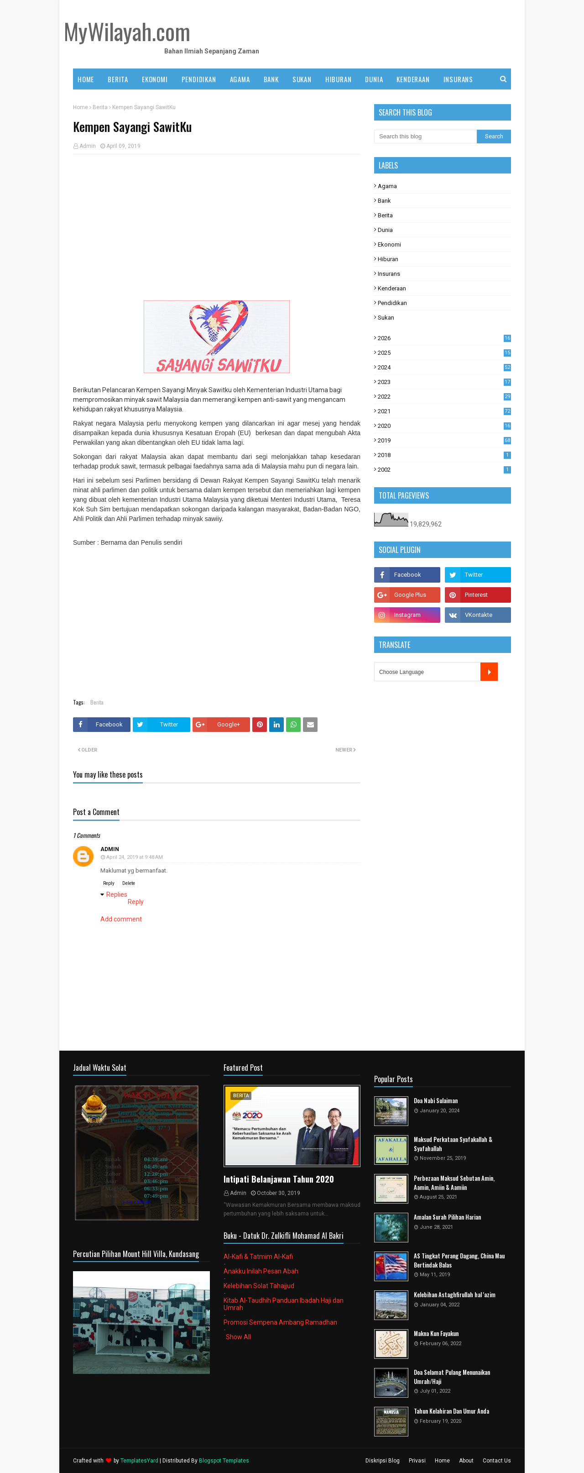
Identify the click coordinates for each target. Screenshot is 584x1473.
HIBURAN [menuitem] (338, 79)
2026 (444, 338)
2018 (444, 455)
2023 (444, 382)
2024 (444, 367)
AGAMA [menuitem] (240, 79)
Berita (100, 107)
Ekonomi (389, 244)
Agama (387, 186)
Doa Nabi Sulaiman (436, 1100)
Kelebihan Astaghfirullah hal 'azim (454, 1294)
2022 (444, 396)
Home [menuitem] (86, 79)
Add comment (121, 919)
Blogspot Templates (224, 1460)
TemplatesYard (139, 1460)
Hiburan (388, 259)
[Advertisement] (216, 227)
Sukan (386, 317)
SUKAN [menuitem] (302, 79)
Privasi (417, 1460)
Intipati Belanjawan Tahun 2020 (279, 1179)
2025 (444, 352)
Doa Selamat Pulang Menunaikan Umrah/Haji (452, 1377)
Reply (109, 883)
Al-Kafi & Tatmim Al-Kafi (258, 1256)
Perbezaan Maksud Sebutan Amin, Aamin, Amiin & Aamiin (454, 1183)
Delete (128, 883)
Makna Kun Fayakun (436, 1333)
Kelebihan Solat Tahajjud (259, 1285)
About (466, 1460)
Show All (238, 1337)
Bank (384, 200)
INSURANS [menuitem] (458, 79)
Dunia (385, 229)
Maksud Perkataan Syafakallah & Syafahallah (453, 1144)
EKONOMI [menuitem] (155, 79)
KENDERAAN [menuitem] (412, 79)
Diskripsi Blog (382, 1460)
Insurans (389, 273)
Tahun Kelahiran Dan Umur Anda (451, 1411)
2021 (444, 411)
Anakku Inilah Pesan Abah (261, 1271)
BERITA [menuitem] (118, 79)
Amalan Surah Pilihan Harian (447, 1217)
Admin (87, 146)
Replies (116, 894)
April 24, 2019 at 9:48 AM (134, 857)
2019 (444, 440)
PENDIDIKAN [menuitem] (199, 79)
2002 (444, 469)
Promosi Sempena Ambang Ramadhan (280, 1322)
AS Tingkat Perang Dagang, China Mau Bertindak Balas (459, 1260)
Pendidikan (392, 303)
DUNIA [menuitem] (374, 79)
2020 (444, 425)
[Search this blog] (425, 136)
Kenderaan (392, 288)
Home (80, 107)
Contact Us (497, 1460)
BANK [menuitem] (271, 79)
